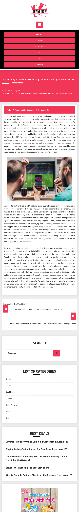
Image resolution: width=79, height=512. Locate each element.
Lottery (39, 64)
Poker (39, 52)
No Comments (43, 110)
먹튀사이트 (35, 251)
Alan (9, 110)
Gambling (39, 46)
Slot (40, 58)
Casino (39, 40)
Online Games (11, 405)
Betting (39, 34)
